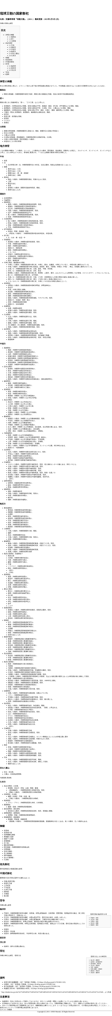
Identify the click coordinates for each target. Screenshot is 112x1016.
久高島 (6, 859)
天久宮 (92, 965)
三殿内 (6, 112)
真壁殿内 (7, 108)
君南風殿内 (21, 137)
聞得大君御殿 (8, 94)
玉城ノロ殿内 (12, 730)
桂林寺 (6, 946)
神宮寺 (99, 963)
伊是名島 (49, 233)
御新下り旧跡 (8, 839)
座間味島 (16, 813)
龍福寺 (92, 925)
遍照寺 (98, 972)
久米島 (49, 137)
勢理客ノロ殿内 (13, 273)
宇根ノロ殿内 (14, 798)
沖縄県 (9, 1009)
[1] (38, 982)
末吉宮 (92, 972)
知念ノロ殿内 (12, 705)
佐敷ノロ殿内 (12, 693)
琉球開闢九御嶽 (9, 835)
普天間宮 (93, 963)
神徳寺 (100, 969)
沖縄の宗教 (4, 23)
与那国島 (3, 778)
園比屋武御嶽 (8, 845)
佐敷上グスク (41, 693)
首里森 (14, 116)
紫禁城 (2, 878)
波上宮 (92, 960)
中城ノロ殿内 (12, 267)
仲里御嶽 (7, 849)
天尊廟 (6, 894)
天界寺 (92, 921)
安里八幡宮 (94, 969)
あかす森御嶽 (8, 857)
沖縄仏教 (3, 905)
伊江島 (6, 235)
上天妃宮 (7, 885)
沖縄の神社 (4, 955)
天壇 (11, 878)
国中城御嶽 (8, 855)
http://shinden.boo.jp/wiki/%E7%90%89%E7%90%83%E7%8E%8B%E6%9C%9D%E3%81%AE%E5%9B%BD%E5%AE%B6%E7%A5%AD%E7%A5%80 (52, 992)
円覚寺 (92, 918)
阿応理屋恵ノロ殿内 (27, 139)
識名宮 (92, 971)
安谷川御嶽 (8, 851)
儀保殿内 (7, 110)
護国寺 (98, 960)
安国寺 (6, 929)
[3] (33, 986)
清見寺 (6, 933)
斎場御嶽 (7, 841)
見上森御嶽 (8, 853)
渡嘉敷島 (16, 817)
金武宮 (92, 962)
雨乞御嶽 (7, 847)
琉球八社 (18, 955)
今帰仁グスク (60, 264)
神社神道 (8, 86)
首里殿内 (7, 106)
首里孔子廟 (8, 883)
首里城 (6, 830)
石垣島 (12, 774)
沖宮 (92, 967)
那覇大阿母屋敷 (9, 131)
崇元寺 (92, 923)
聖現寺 (98, 965)
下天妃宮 (7, 887)
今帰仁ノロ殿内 (13, 264)
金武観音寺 (99, 962)
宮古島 (11, 772)
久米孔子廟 (8, 889)
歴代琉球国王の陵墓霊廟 (8, 869)
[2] (29, 984)
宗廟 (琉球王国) (9, 881)
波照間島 (18, 774)
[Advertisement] (56, 4)
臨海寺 (96, 967)
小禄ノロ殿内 (12, 531)
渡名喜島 (16, 809)
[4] (32, 988)
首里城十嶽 (8, 832)
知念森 (35, 705)
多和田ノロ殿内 (13, 188)
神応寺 (98, 971)
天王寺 (92, 919)
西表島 (9, 778)
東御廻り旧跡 (8, 837)
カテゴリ (3, 1009)
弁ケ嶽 (6, 843)
